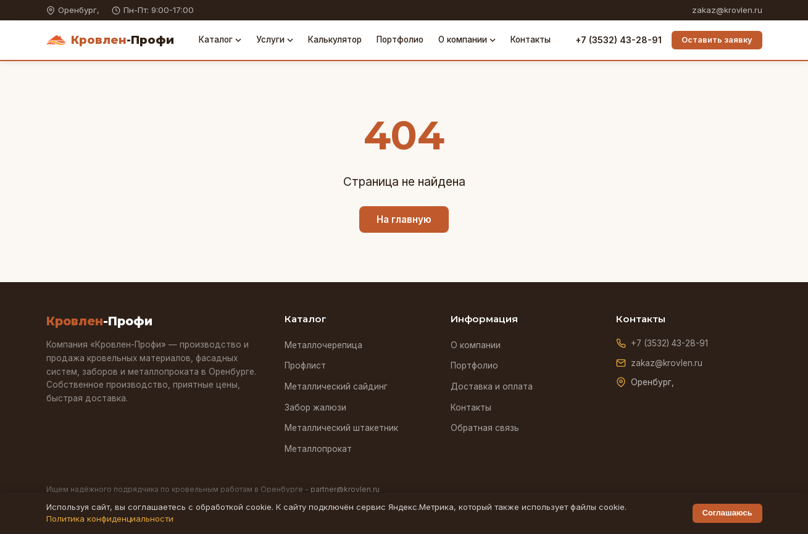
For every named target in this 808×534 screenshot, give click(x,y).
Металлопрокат (318, 449)
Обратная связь (485, 428)
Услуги (274, 39)
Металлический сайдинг (336, 386)
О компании (467, 39)
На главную (404, 219)
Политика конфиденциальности (109, 519)
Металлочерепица (323, 345)
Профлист (305, 365)
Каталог (220, 39)
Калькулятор (335, 39)
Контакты (530, 39)
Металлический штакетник (341, 428)
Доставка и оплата (492, 386)
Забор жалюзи (315, 407)
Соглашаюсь (727, 512)
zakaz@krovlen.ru (727, 10)
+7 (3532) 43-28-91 (618, 40)
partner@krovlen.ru (345, 489)
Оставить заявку (716, 39)
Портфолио (400, 39)
